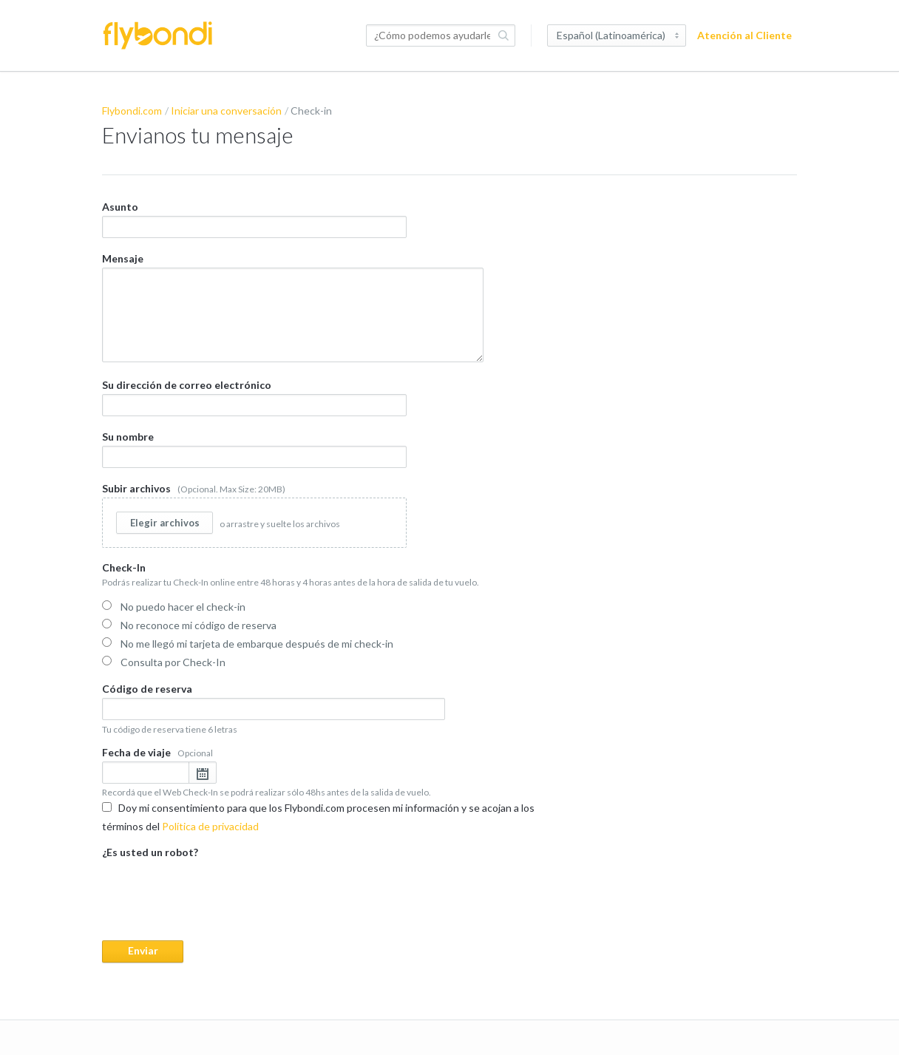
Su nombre (254, 448)
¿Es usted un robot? (331, 903)
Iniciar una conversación (226, 110)
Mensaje (293, 306)
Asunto (254, 219)
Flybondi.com (132, 110)
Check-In (331, 615)
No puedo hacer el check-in (173, 605)
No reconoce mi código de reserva (189, 623)
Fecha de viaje (331, 770)
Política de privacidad (210, 824)
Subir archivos (254, 514)
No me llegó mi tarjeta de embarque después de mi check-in (247, 642)
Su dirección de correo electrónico (254, 396)
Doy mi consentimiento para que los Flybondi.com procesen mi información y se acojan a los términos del (318, 815)
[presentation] (214, 889)
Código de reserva (273, 707)
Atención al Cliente (744, 35)
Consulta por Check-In (163, 661)
